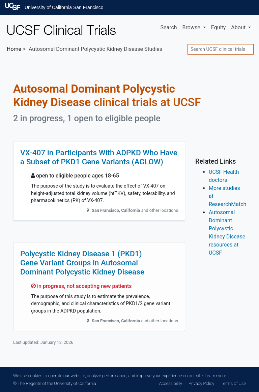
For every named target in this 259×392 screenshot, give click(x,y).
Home (14, 49)
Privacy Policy (201, 383)
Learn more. (216, 375)
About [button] (239, 27)
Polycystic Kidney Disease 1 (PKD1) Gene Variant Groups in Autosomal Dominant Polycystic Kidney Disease (82, 262)
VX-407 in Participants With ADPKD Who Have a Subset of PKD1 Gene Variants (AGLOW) (98, 157)
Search (168, 27)
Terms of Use (233, 383)
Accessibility (170, 383)
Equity (218, 27)
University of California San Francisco (64, 7)
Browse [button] (192, 27)
